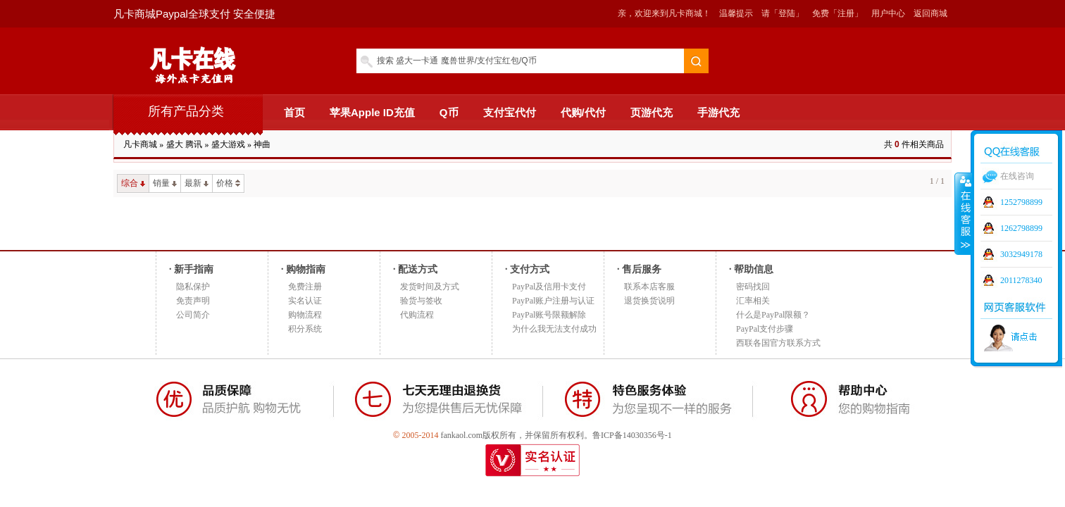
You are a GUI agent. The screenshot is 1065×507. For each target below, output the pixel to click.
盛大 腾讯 (184, 144)
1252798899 (1021, 202)
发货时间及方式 (429, 287)
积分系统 (305, 329)
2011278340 (1021, 280)
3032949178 (1021, 254)
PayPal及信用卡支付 (549, 287)
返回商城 (930, 13)
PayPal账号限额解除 (549, 315)
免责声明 (193, 301)
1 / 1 (937, 181)
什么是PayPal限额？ (773, 315)
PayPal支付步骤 (764, 329)
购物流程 (305, 315)
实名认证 (305, 301)
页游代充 (651, 112)
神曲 (262, 144)
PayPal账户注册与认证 (553, 301)
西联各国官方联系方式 (778, 343)
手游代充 (718, 112)
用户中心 (888, 13)
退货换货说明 (649, 301)
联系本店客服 (649, 287)
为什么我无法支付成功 (554, 329)
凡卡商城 (140, 144)
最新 (196, 183)
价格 (228, 183)
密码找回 (753, 287)
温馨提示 (736, 13)
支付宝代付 (509, 112)
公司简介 (193, 315)
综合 (133, 183)
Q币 (449, 112)
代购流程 (417, 315)
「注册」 (846, 13)
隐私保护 (193, 287)
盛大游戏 (228, 144)
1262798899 (1021, 228)
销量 (165, 183)
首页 (294, 112)
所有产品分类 (186, 111)
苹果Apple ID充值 (372, 112)
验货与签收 (421, 301)
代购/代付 (583, 112)
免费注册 (305, 287)
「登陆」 (787, 13)
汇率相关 (753, 301)
